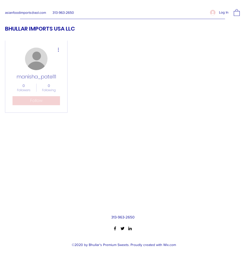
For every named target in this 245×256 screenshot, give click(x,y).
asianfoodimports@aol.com (25, 13)
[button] (237, 12)
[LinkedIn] (130, 228)
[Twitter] (122, 228)
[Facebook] (115, 228)
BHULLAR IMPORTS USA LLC (40, 29)
